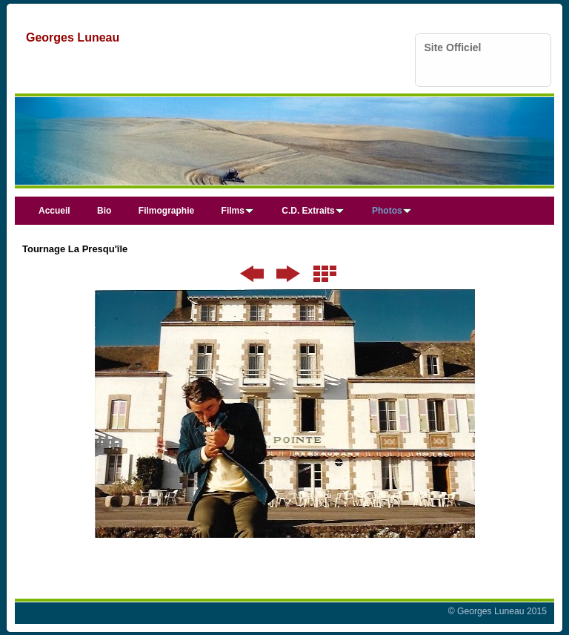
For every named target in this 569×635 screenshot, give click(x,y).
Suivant (288, 274)
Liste (325, 274)
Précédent (252, 274)
